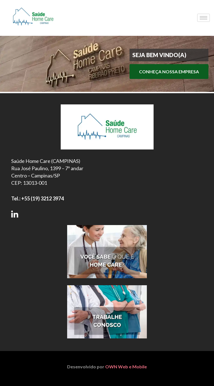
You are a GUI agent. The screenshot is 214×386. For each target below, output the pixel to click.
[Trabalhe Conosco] (107, 311)
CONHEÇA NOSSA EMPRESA (169, 71)
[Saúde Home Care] (33, 30)
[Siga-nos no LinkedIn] (14, 213)
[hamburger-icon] (203, 18)
